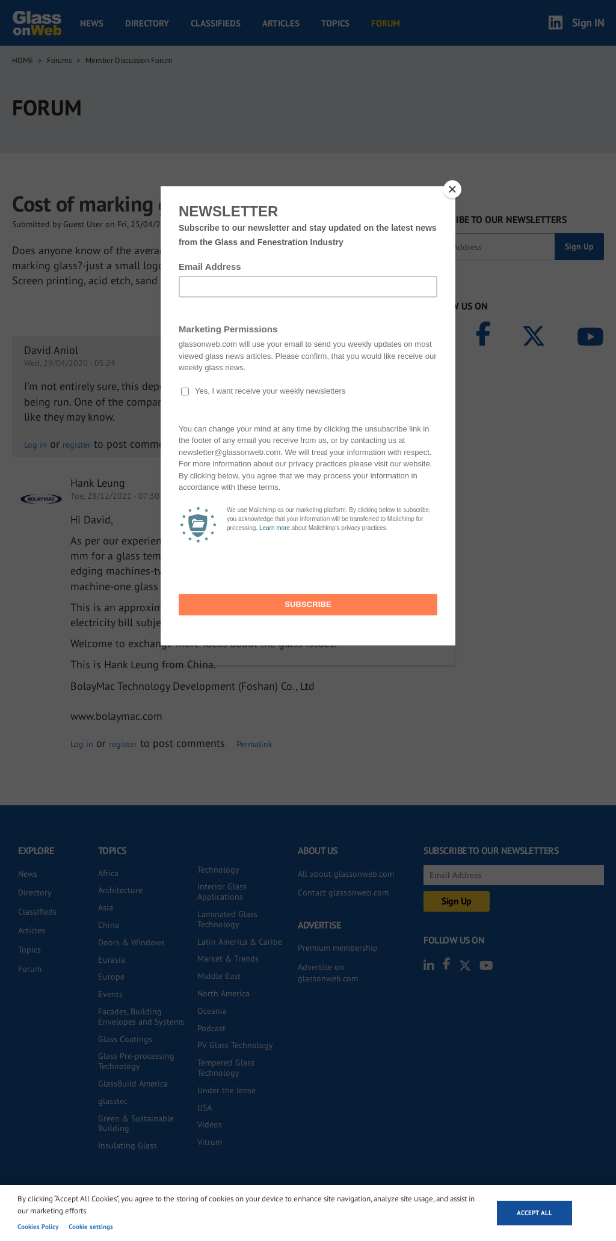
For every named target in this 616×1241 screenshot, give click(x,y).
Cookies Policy (37, 1226)
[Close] (452, 189)
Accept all (534, 1213)
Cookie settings (91, 1226)
